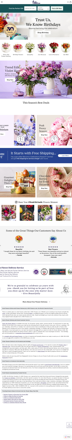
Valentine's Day (6, 346)
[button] (19, 250)
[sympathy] (30, 49)
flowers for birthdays (10, 378)
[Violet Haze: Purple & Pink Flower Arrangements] (10, 80)
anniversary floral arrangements (24, 333)
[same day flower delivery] (6, 50)
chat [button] (37, 330)
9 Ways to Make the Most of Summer (13, 396)
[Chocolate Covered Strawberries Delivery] (44, 188)
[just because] (42, 49)
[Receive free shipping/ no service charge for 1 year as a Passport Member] (36, 155)
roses (3, 313)
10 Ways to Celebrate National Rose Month (14, 402)
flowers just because (38, 344)
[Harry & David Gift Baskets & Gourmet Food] (9, 187)
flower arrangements (43, 346)
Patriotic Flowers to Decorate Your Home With (15, 394)
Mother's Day (62, 344)
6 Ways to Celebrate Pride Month (12, 397)
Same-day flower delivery (9, 323)
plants (30, 313)
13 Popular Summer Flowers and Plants (13, 401)
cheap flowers (41, 351)
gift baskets (43, 382)
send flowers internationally (52, 364)
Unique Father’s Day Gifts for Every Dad (13, 399)
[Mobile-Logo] (36, 2)
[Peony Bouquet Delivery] (44, 135)
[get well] (66, 49)
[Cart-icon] (70, 2)
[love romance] (54, 49)
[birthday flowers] (18, 49)
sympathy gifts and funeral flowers (13, 336)
